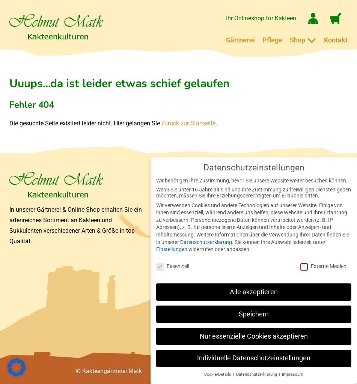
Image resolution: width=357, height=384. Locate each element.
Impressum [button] (292, 374)
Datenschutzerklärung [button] (257, 374)
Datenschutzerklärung (206, 242)
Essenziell (172, 266)
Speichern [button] (254, 314)
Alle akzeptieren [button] (254, 292)
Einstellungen (171, 249)
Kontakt (336, 40)
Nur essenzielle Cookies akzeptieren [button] (254, 336)
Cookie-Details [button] (218, 374)
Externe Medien (323, 266)
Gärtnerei (240, 40)
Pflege (272, 40)
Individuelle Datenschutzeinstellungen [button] (253, 358)
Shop (297, 40)
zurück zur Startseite (188, 123)
